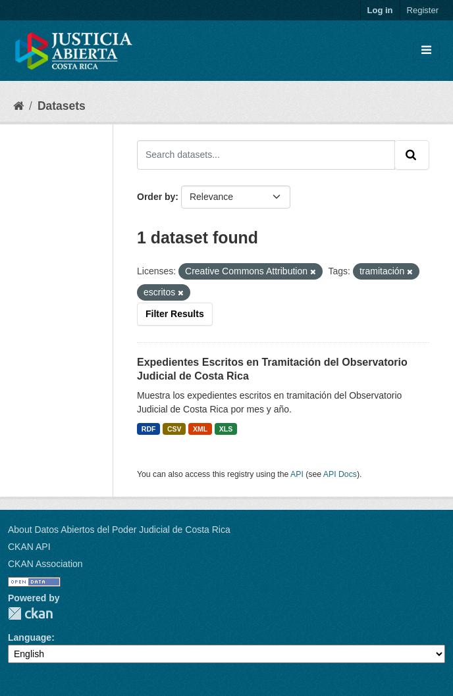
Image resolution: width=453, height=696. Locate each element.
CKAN (30, 613)
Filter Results (175, 314)
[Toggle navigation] (426, 50)
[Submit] (411, 154)
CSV (174, 429)
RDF (149, 429)
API (297, 474)
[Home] (18, 105)
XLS (225, 429)
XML (200, 429)
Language (29, 637)
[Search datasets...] (266, 154)
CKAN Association (45, 564)
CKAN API (29, 546)
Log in (380, 10)
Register (423, 10)
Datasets (62, 105)
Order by (156, 196)
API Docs (340, 474)
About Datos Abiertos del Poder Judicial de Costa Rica (119, 529)
